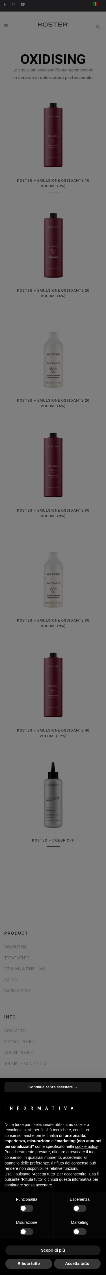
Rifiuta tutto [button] (29, 1263)
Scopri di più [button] (53, 1250)
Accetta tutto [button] (77, 1263)
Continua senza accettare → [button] (53, 1087)
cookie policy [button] (86, 1146)
